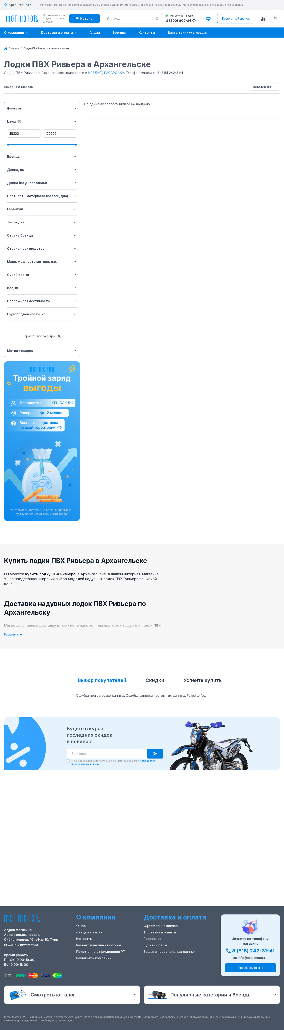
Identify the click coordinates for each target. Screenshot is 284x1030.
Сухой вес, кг (42, 275)
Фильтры (42, 108)
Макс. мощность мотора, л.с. (42, 262)
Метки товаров (42, 351)
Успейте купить (203, 680)
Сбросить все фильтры (42, 336)
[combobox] (265, 86)
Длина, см (42, 170)
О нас (81, 926)
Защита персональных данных (169, 952)
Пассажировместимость (42, 301)
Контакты (84, 939)
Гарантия (42, 209)
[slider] (8, 145)
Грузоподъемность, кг (42, 314)
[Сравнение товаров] (262, 18)
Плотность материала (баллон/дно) (42, 196)
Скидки (155, 680)
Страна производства (42, 248)
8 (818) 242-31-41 (171, 73)
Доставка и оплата (160, 932)
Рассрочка (152, 939)
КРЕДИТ (95, 73)
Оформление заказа (161, 926)
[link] (46, 48)
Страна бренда (42, 235)
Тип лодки (42, 222)
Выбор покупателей (102, 680)
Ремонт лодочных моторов (99, 945)
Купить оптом (155, 945)
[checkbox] (68, 761)
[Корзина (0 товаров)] (275, 18)
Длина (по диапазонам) (42, 183)
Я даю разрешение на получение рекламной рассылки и (113, 762)
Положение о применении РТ (100, 952)
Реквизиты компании (94, 958)
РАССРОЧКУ (114, 73)
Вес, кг (42, 288)
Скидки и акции (89, 932)
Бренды (42, 157)
